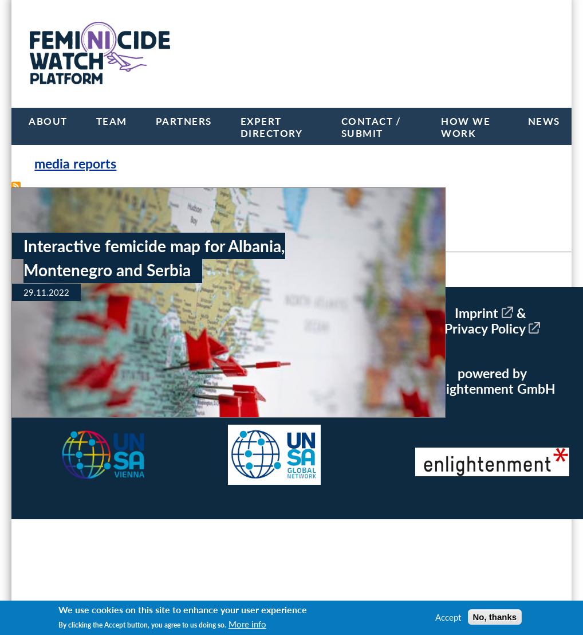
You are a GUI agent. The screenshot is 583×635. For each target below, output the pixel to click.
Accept (448, 617)
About (48, 121)
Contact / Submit (371, 127)
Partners (184, 121)
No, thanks (495, 617)
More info (247, 624)
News (544, 121)
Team (111, 121)
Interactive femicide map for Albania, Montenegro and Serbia (154, 258)
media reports (75, 163)
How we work (465, 127)
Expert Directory (272, 127)
